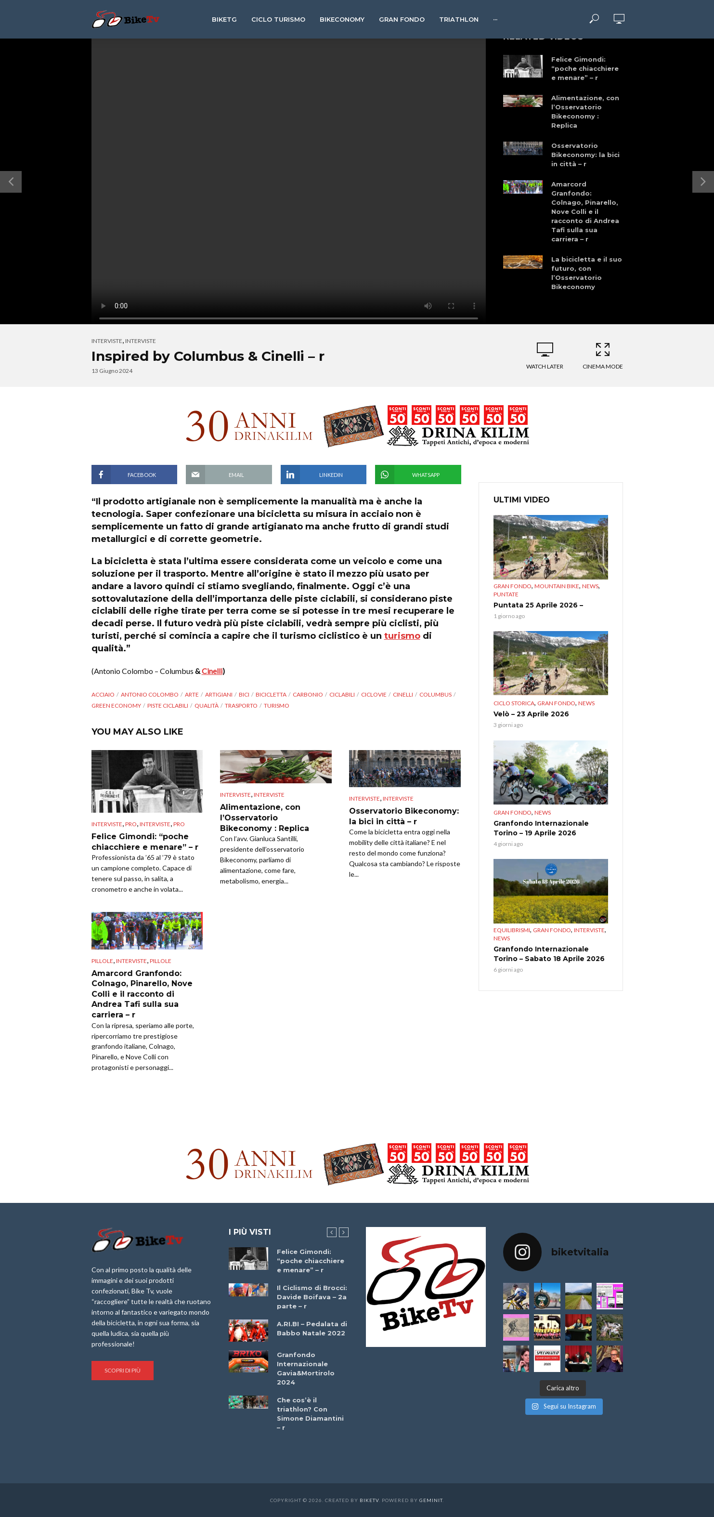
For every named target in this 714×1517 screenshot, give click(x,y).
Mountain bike (556, 586)
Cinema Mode (603, 355)
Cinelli (212, 670)
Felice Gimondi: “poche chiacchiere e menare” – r (585, 68)
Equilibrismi (511, 930)
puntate (506, 594)
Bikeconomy (342, 19)
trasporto (241, 705)
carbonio (308, 694)
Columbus (435, 694)
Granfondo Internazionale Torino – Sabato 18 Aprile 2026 (549, 954)
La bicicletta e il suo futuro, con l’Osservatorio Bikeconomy (586, 272)
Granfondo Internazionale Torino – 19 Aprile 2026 (541, 828)
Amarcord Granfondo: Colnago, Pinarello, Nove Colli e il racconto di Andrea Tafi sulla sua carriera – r (585, 211)
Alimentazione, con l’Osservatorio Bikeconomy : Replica (585, 111)
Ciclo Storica (513, 703)
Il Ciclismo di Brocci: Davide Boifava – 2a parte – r (312, 1297)
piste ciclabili (167, 705)
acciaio (103, 694)
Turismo (276, 705)
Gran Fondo (402, 19)
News (590, 586)
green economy (116, 705)
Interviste (106, 340)
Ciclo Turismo (278, 19)
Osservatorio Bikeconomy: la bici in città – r (585, 155)
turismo (402, 636)
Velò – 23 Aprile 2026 (531, 714)
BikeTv (369, 1500)
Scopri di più (122, 1370)
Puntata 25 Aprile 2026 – (538, 605)
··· (495, 19)
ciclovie (374, 694)
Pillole (102, 960)
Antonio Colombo (150, 694)
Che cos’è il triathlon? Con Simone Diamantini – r (310, 1413)
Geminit (430, 1500)
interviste (140, 340)
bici (244, 694)
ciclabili (342, 694)
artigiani (219, 694)
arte (192, 694)
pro (131, 824)
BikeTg (224, 19)
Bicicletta (271, 694)
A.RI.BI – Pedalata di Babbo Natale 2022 (312, 1328)
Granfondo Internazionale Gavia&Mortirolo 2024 (306, 1368)
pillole (160, 960)
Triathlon (459, 19)
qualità (207, 705)
